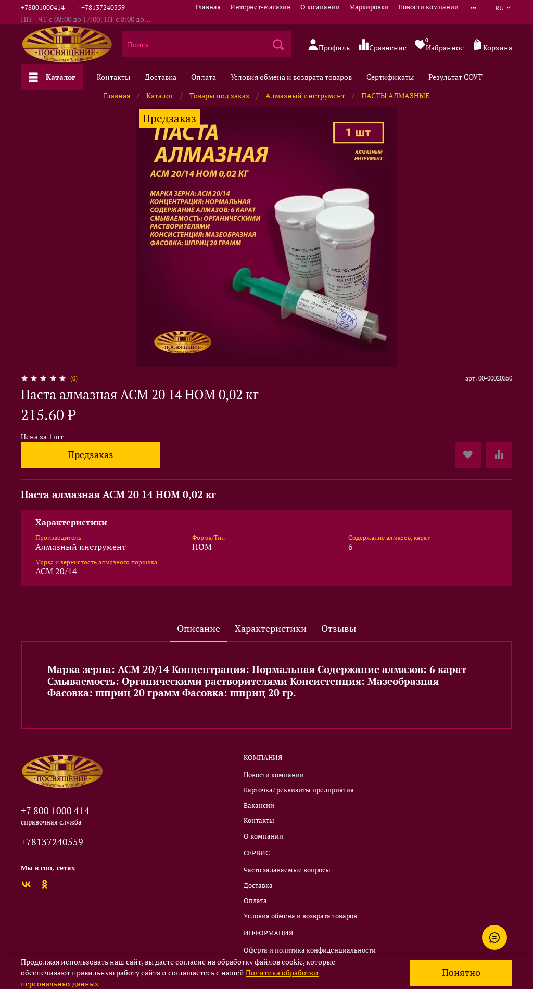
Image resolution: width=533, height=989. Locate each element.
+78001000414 (43, 7)
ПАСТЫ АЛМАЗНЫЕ (395, 95)
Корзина (492, 45)
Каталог (52, 77)
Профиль (329, 45)
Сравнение (382, 45)
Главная (208, 7)
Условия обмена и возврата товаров (291, 77)
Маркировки (369, 7)
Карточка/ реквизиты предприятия (299, 789)
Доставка (160, 77)
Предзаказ (90, 455)
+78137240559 (103, 7)
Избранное (439, 44)
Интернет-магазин (260, 7)
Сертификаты (390, 77)
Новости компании (428, 7)
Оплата (203, 77)
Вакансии (259, 805)
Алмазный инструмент (305, 95)
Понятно (461, 973)
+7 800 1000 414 (55, 810)
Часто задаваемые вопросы (287, 870)
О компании (320, 7)
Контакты (113, 77)
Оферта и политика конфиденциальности (310, 950)
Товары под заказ (219, 95)
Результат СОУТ (455, 77)
